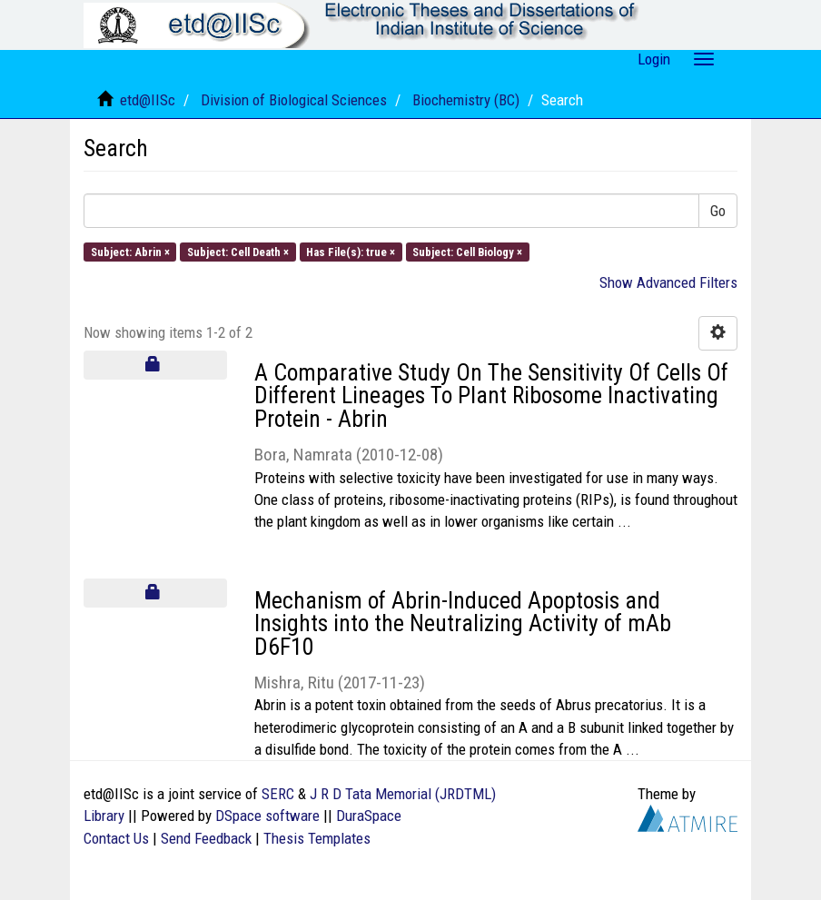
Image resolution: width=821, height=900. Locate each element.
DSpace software (267, 815)
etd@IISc (147, 100)
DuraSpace (368, 815)
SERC (278, 794)
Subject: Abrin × (130, 251)
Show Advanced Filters (668, 282)
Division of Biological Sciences (294, 100)
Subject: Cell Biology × (467, 251)
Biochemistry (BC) (465, 100)
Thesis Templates (317, 838)
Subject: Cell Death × (238, 251)
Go (718, 211)
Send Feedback (206, 838)
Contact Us (116, 838)
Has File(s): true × (350, 251)
